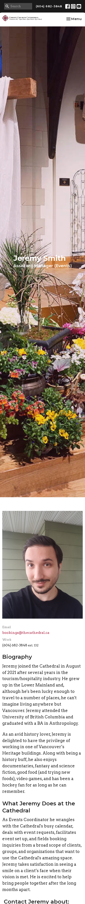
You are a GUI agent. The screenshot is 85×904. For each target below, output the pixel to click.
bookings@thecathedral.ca (25, 633)
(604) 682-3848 (49, 6)
